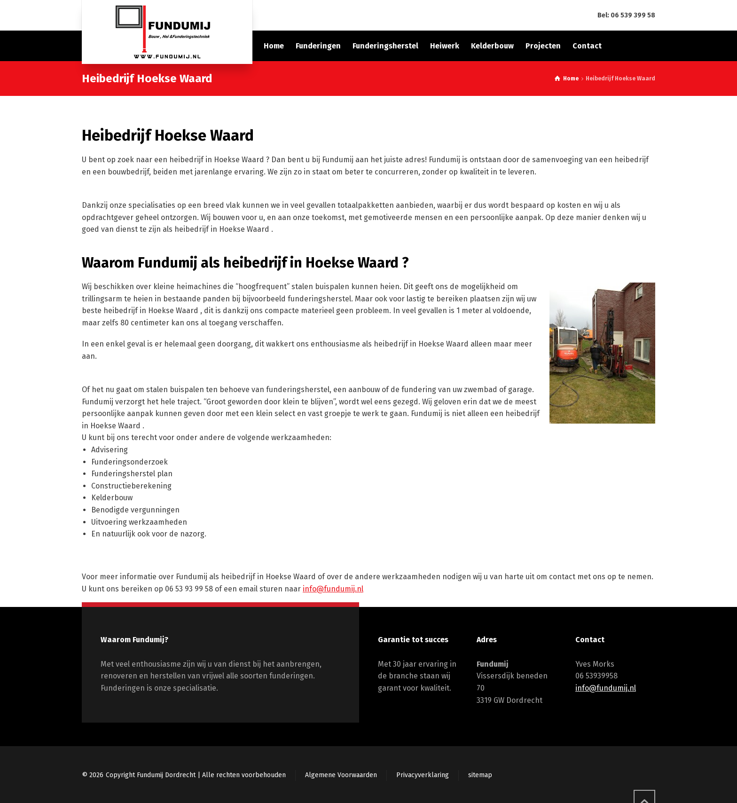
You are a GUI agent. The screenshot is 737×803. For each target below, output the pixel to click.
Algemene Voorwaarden (341, 775)
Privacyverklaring (422, 775)
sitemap (480, 775)
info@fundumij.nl (333, 588)
